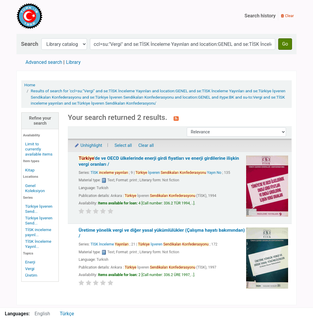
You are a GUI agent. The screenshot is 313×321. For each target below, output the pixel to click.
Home (29, 84)
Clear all (146, 145)
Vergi (29, 268)
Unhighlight (88, 145)
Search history (260, 16)
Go (285, 44)
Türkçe (67, 314)
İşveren (173, 244)
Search (29, 44)
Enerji (30, 262)
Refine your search (40, 121)
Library (73, 62)
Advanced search (43, 62)
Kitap (30, 170)
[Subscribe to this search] (176, 118)
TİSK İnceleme (110, 244)
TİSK (109, 173)
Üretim (31, 275)
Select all (123, 145)
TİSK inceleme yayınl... (38, 232)
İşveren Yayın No (179, 173)
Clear (287, 15)
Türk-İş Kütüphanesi (47, 15)
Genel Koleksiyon (35, 188)
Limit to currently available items (38, 148)
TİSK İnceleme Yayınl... (38, 244)
